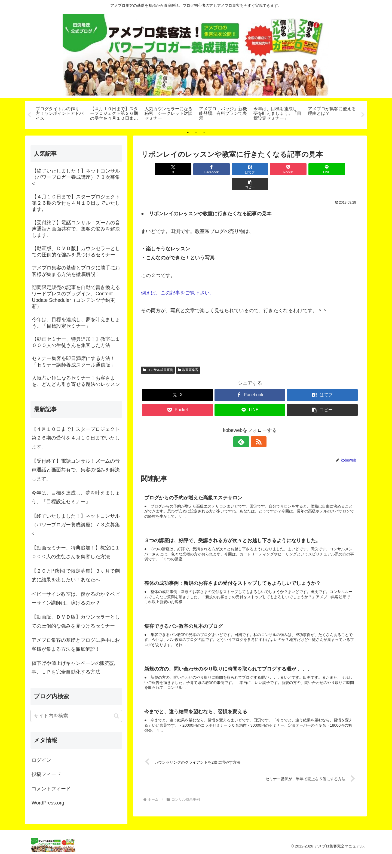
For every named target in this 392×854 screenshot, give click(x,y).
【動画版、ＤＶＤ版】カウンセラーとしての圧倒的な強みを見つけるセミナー (76, 622)
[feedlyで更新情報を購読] (243, 426)
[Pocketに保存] (268, 169)
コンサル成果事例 (158, 355)
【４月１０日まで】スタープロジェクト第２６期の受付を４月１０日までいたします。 (76, 438)
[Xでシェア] (158, 169)
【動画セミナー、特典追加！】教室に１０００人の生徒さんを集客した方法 (76, 552)
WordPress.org (48, 803)
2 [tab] (196, 132)
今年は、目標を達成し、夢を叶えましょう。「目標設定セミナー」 (76, 497)
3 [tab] (204, 132)
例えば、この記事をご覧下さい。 (178, 278)
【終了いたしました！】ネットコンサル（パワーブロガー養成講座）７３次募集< (76, 524)
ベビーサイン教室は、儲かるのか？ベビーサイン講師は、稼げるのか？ (76, 598)
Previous (29, 115)
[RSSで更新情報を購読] (256, 426)
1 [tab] (188, 132)
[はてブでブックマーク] (231, 169)
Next (363, 115)
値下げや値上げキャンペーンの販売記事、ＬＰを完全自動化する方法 (73, 668)
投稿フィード (46, 774)
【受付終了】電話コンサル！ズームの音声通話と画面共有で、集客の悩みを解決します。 (76, 469)
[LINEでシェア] (304, 169)
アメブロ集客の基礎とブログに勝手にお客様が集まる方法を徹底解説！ (76, 644)
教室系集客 (188, 355)
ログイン (41, 760)
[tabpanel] (59, 114)
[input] (76, 716)
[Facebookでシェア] (194, 169)
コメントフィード (51, 788)
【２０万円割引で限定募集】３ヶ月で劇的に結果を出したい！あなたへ (76, 575)
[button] (341, 169)
